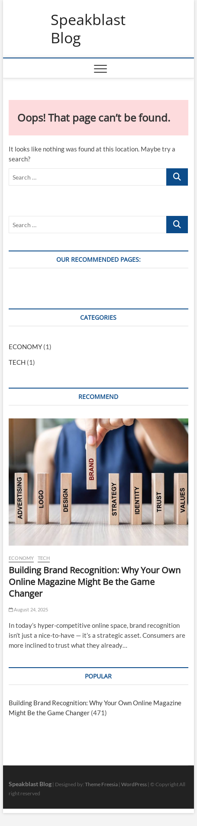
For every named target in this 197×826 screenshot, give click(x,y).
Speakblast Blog (88, 29)
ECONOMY (25, 346)
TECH (17, 362)
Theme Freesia (101, 784)
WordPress (134, 784)
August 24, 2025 (28, 609)
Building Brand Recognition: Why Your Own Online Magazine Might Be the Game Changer (95, 581)
